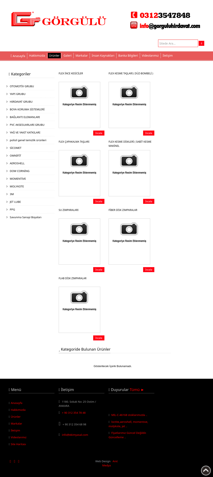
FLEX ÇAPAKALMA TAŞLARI (74, 141)
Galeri (67, 55)
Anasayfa (16, 403)
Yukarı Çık (206, 471)
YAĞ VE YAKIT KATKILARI (25, 132)
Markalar (82, 55)
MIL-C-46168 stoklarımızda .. (129, 416)
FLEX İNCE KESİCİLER (71, 73)
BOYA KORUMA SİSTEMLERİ (27, 109)
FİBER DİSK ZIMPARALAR (123, 210)
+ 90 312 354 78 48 (74, 413)
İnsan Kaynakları (103, 55)
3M (12, 194)
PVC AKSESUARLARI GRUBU (27, 125)
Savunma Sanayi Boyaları (25, 217)
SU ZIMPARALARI (68, 210)
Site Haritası (18, 444)
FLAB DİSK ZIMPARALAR (73, 278)
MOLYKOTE (17, 186)
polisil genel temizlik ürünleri (28, 140)
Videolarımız (150, 55)
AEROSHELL (17, 163)
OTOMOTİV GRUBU (22, 86)
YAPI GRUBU (18, 94)
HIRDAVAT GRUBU (21, 101)
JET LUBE (15, 202)
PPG (12, 209)
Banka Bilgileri (128, 55)
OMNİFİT (15, 155)
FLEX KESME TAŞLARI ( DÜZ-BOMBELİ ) (131, 73)
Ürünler (54, 55)
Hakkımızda (37, 55)
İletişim (168, 55)
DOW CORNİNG (20, 171)
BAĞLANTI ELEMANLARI (25, 117)
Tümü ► (137, 389)
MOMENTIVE (18, 179)
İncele (98, 133)
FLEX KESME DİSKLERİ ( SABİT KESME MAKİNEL (130, 144)
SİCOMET (15, 148)
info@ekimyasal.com (75, 435)
